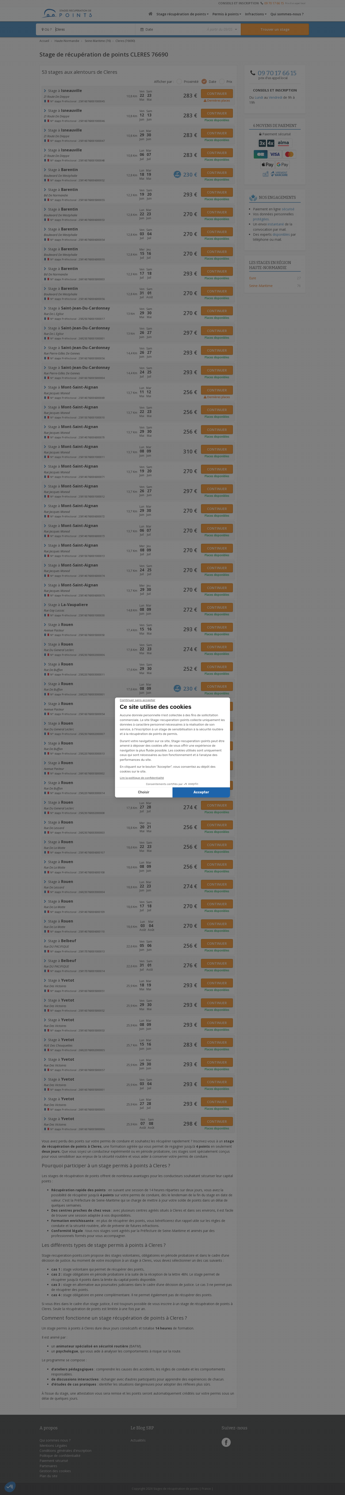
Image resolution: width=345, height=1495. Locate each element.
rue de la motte (54, 848)
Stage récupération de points (181, 14)
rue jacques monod (57, 413)
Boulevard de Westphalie (60, 175)
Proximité (191, 81)
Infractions (254, 14)
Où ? (47, 29)
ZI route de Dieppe (56, 96)
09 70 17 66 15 (274, 3)
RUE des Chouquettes (58, 1045)
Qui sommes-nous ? (287, 14)
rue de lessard (54, 828)
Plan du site (49, 1476)
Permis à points (226, 14)
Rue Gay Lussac (54, 610)
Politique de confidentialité (60, 1455)
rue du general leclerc (59, 650)
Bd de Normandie (56, 195)
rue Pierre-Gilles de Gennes (62, 353)
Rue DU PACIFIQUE (56, 946)
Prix (229, 81)
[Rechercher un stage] (275, 29)
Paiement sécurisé (54, 1460)
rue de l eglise (53, 314)
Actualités (138, 1440)
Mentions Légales (53, 1445)
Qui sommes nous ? (55, 1440)
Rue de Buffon (53, 670)
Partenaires (48, 1466)
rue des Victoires (55, 986)
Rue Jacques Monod (57, 393)
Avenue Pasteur (54, 630)
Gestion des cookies (55, 1471)
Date (212, 81)
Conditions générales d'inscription (66, 1450)
